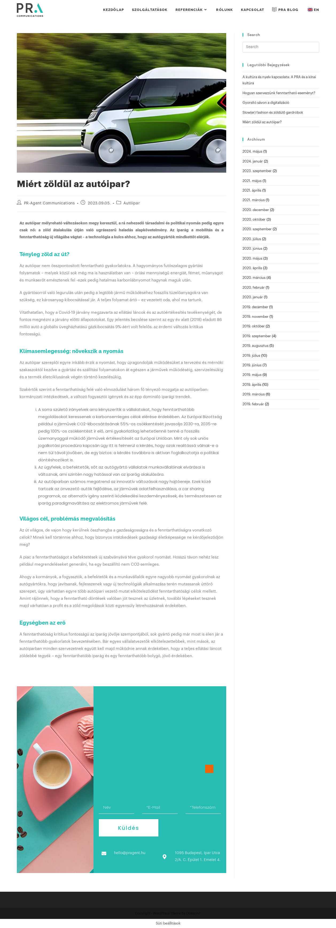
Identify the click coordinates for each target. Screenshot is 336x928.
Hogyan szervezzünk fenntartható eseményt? (279, 93)
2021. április (252, 190)
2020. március (254, 277)
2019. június (252, 365)
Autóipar (131, 203)
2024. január (253, 161)
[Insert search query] (281, 47)
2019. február (253, 404)
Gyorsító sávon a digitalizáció (266, 102)
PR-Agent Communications (49, 203)
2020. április (252, 268)
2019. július (251, 355)
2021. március (254, 200)
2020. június (252, 248)
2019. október (254, 326)
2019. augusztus (255, 345)
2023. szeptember (257, 171)
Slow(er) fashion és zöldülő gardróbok (273, 112)
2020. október (254, 219)
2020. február (254, 287)
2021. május (252, 181)
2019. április (252, 384)
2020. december (256, 210)
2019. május (252, 374)
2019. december (255, 307)
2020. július (252, 239)
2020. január (253, 297)
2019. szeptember (257, 336)
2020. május (252, 258)
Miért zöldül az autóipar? (262, 122)
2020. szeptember (257, 229)
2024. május (252, 151)
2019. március (254, 394)
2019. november (255, 316)
